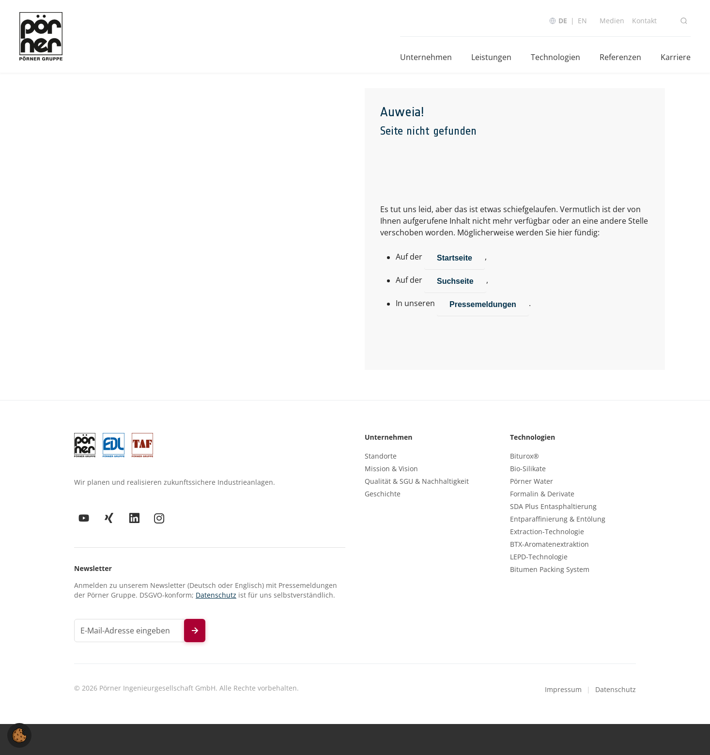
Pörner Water (531, 481)
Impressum (563, 689)
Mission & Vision (391, 468)
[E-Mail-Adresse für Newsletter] (129, 630)
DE (562, 20)
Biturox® (524, 456)
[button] (19, 734)
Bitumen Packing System (549, 569)
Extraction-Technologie (547, 531)
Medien (612, 20)
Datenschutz (216, 595)
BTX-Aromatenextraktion (549, 544)
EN (582, 20)
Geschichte (383, 494)
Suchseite (455, 281)
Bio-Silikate (528, 468)
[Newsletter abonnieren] (194, 630)
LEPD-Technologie (539, 557)
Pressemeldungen (482, 304)
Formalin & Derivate (542, 494)
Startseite (454, 258)
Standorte (381, 456)
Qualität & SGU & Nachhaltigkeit (417, 481)
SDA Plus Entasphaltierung (553, 506)
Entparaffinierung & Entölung (557, 519)
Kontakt (644, 20)
